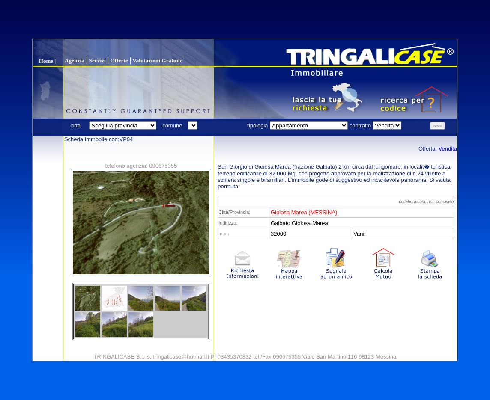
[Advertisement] (245, 19)
